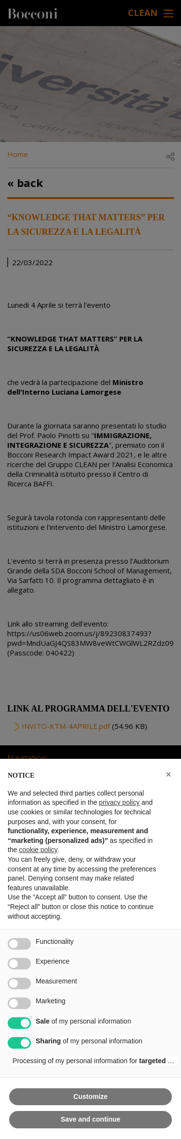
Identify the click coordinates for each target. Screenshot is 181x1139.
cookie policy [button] (38, 850)
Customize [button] (90, 1096)
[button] (168, 774)
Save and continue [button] (91, 1119)
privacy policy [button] (119, 802)
